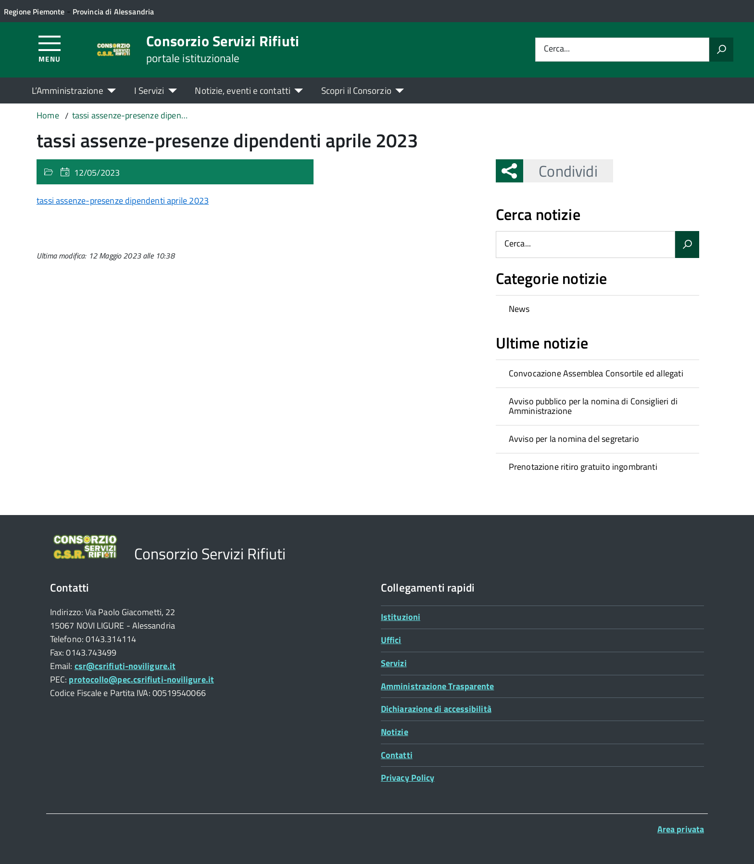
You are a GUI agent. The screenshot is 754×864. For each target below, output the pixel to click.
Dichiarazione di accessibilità (436, 708)
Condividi (560, 170)
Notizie (394, 731)
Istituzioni (400, 616)
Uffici (391, 639)
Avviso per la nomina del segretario (574, 438)
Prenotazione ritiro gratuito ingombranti (583, 466)
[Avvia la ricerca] (721, 50)
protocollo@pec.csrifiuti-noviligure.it (141, 679)
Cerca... (557, 49)
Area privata (680, 829)
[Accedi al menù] (49, 48)
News (519, 308)
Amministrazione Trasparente (437, 686)
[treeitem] (597, 309)
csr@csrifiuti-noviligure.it (125, 665)
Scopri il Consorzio (356, 90)
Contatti (397, 754)
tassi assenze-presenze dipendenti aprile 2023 (123, 200)
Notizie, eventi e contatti (242, 90)
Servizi (394, 663)
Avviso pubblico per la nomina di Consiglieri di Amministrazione (593, 406)
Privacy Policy (407, 777)
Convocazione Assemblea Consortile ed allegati (596, 373)
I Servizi (149, 90)
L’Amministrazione (67, 90)
